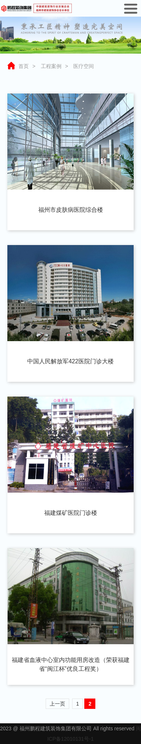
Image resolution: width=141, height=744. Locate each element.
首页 (23, 66)
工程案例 (51, 66)
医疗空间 (83, 66)
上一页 (57, 704)
